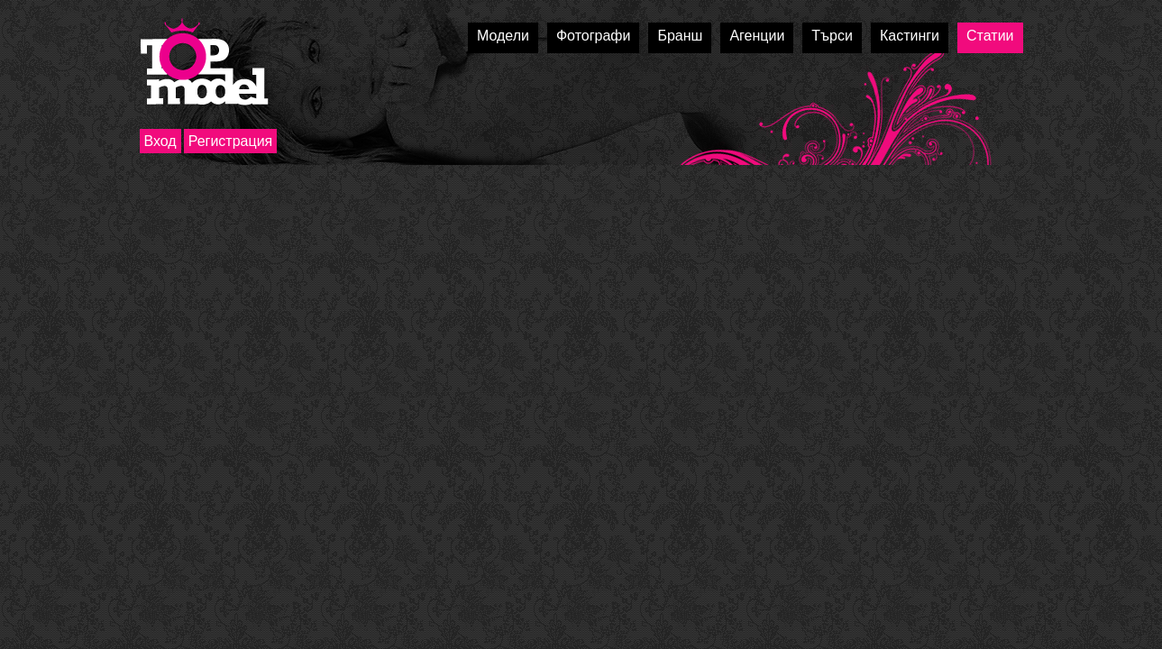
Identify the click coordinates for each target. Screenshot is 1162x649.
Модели (503, 35)
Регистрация (230, 141)
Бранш (679, 35)
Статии (989, 35)
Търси (832, 35)
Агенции (756, 35)
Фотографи (593, 35)
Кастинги (909, 35)
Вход (160, 141)
